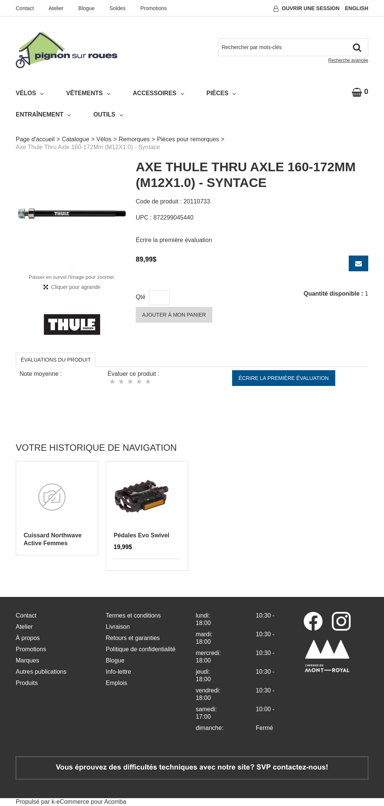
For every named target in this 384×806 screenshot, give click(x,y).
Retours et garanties (133, 638)
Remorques (134, 139)
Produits (27, 683)
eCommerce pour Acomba (91, 802)
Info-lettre (118, 671)
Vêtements (88, 93)
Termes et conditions (133, 615)
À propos (28, 638)
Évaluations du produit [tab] (56, 360)
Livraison (118, 627)
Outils (108, 114)
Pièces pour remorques (188, 139)
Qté (141, 297)
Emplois (116, 683)
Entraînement (43, 114)
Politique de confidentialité (141, 649)
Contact (25, 8)
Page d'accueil (35, 139)
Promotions (153, 8)
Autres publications (41, 671)
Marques (27, 660)
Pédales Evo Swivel (142, 535)
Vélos (30, 93)
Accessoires (158, 93)
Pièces (221, 93)
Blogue (86, 8)
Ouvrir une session (310, 8)
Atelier (56, 8)
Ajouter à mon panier (174, 315)
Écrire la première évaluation (174, 240)
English (356, 8)
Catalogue (75, 139)
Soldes (118, 8)
